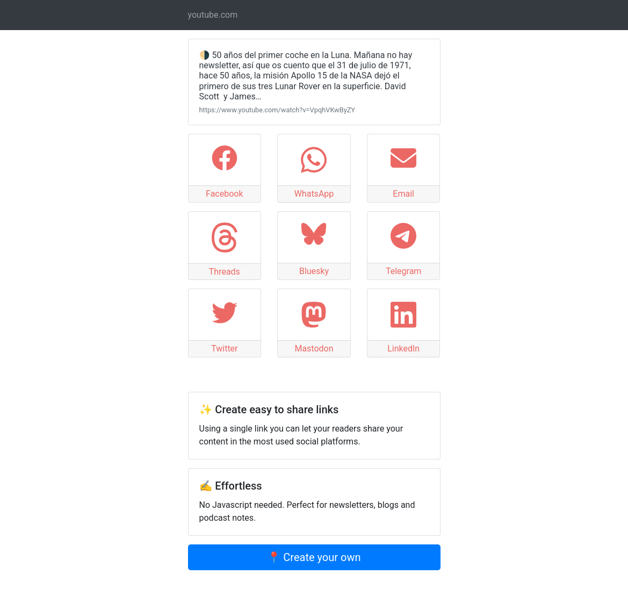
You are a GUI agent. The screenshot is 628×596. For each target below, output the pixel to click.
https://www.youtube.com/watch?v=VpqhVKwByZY (277, 110)
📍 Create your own (313, 557)
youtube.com (213, 15)
